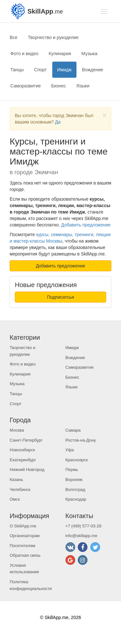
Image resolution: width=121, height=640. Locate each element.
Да (57, 122)
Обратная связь (25, 555)
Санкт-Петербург (26, 440)
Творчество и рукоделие (53, 37)
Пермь (72, 469)
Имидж (64, 69)
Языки (83, 85)
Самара (73, 430)
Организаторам (25, 535)
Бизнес (58, 85)
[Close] (104, 115)
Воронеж (74, 479)
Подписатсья (60, 297)
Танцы (17, 69)
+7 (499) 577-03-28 (84, 526)
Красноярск (77, 459)
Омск (15, 499)
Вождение (92, 69)
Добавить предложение (86, 224)
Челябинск (20, 489)
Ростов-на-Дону (81, 440)
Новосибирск (22, 449)
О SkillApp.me (23, 526)
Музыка (89, 53)
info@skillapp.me (81, 535)
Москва (17, 430)
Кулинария (60, 53)
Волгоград (76, 489)
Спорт (40, 69)
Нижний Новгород (27, 469)
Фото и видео (24, 53)
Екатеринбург (23, 459)
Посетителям (22, 545)
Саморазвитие (25, 85)
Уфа (70, 449)
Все (13, 37)
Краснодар (76, 499)
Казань (16, 479)
